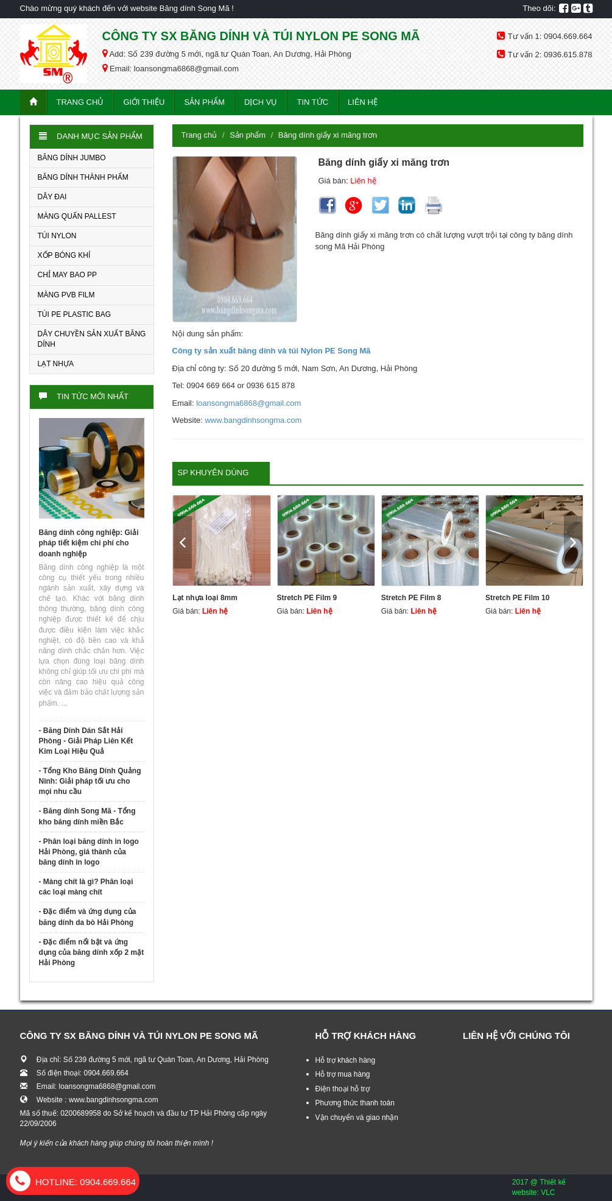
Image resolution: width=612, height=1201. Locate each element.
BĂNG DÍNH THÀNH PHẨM (83, 177)
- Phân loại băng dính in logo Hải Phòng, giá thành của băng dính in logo (89, 851)
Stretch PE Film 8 (411, 597)
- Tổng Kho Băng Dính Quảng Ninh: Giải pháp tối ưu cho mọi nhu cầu (90, 781)
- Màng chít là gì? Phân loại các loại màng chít (86, 886)
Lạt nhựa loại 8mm (204, 597)
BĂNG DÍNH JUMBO (72, 158)
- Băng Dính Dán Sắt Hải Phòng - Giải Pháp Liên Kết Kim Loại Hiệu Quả (86, 741)
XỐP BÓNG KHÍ (64, 255)
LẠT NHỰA (56, 364)
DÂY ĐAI (52, 197)
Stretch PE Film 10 (517, 597)
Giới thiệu (143, 102)
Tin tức (312, 102)
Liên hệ (363, 102)
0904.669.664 (73, 1182)
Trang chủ (80, 102)
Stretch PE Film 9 (307, 597)
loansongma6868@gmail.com (248, 403)
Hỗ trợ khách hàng (345, 1060)
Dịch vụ (260, 102)
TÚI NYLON (57, 236)
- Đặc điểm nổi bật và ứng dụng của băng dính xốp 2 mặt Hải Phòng (91, 952)
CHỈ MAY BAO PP (67, 275)
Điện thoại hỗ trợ (342, 1089)
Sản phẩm (204, 102)
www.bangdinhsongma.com (253, 420)
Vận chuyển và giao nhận (356, 1117)
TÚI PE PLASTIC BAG (74, 314)
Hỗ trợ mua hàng (342, 1074)
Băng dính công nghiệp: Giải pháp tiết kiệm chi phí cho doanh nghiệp (89, 543)
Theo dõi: (538, 8)
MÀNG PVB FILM (66, 295)
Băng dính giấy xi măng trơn (327, 135)
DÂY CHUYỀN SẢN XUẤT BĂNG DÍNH (92, 339)
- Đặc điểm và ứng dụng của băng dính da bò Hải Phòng (87, 916)
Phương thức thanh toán (355, 1103)
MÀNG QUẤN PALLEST (77, 216)
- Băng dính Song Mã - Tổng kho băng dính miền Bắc (87, 816)
